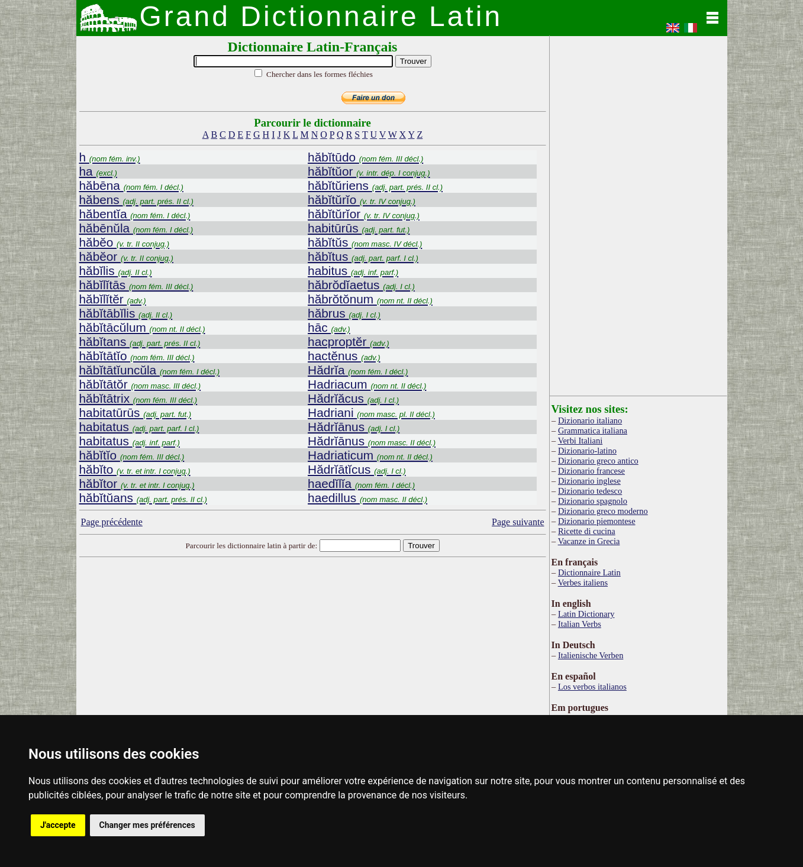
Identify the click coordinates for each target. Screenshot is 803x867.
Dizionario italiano (590, 420)
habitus (353, 270)
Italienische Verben (590, 655)
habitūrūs (358, 228)
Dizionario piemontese (597, 521)
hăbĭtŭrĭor (364, 214)
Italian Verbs (579, 624)
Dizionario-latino (587, 450)
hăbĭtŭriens (375, 185)
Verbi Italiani (580, 440)
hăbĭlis (115, 270)
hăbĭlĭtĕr (112, 299)
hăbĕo (124, 242)
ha (98, 171)
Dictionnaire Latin (589, 572)
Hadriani (371, 412)
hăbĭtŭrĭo (361, 199)
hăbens (136, 199)
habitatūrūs (135, 412)
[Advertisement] (312, 655)
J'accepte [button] (58, 825)
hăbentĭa (135, 214)
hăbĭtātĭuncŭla (149, 370)
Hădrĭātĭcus (357, 469)
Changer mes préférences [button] (147, 825)
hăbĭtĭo (132, 455)
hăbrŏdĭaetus (361, 285)
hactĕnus (344, 356)
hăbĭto (135, 469)
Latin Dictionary (586, 614)
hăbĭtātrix (138, 398)
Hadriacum (367, 384)
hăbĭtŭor (369, 171)
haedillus (367, 497)
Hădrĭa (358, 370)
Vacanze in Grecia (589, 541)
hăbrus (344, 313)
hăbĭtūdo (365, 157)
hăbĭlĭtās (136, 285)
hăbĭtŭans (143, 497)
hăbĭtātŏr (140, 384)
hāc (329, 327)
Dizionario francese (591, 470)
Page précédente (112, 522)
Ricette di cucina (586, 531)
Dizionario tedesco (590, 491)
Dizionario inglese (589, 481)
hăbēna (131, 185)
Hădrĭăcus (353, 398)
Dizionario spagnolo (592, 501)
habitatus (139, 427)
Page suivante (518, 522)
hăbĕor (126, 256)
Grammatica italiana (592, 430)
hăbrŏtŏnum (370, 299)
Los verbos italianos (592, 686)
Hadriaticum (370, 455)
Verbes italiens (583, 582)
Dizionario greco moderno (603, 511)
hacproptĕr (348, 341)
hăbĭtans (140, 341)
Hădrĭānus (353, 427)
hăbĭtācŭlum (142, 327)
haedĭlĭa (361, 483)
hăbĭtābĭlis (126, 313)
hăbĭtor (137, 483)
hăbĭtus (363, 256)
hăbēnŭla (136, 228)
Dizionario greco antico (598, 460)
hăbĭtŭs (365, 242)
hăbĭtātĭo (137, 356)
